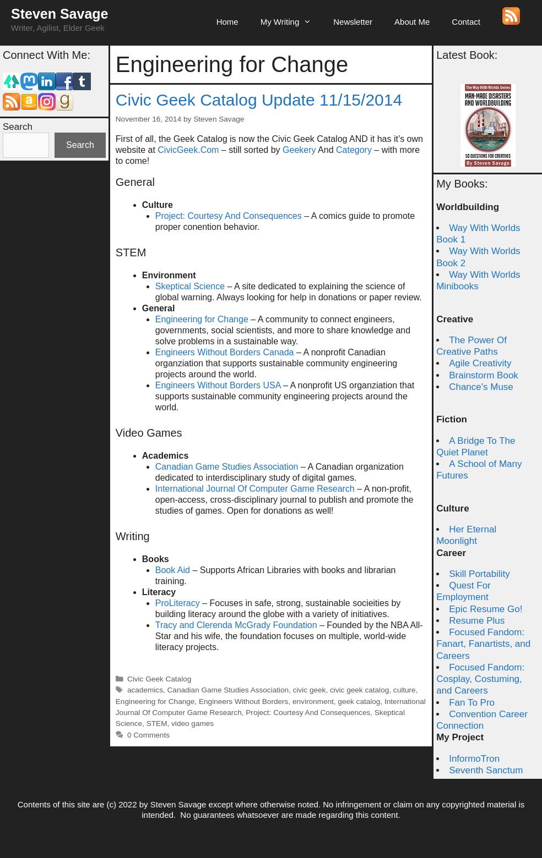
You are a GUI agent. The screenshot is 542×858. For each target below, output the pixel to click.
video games (192, 723)
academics (145, 690)
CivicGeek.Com (188, 150)
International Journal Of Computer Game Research (255, 488)
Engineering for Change (201, 319)
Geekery (299, 150)
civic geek (309, 690)
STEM (157, 723)
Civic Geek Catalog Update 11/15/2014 (259, 100)
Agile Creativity (480, 363)
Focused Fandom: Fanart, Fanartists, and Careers (483, 644)
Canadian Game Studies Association (227, 466)
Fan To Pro (472, 702)
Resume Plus (477, 620)
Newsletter (352, 21)
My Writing (292, 22)
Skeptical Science (190, 286)
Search (17, 127)
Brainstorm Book (483, 375)
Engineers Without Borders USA (218, 385)
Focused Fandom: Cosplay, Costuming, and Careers (480, 679)
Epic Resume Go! (485, 609)
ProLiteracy (177, 603)
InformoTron (474, 759)
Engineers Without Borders (243, 701)
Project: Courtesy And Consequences (228, 216)
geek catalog (359, 701)
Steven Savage (60, 13)
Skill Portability (479, 574)
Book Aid (172, 570)
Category (354, 150)
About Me (412, 21)
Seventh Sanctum (486, 770)
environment (313, 701)
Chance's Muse (481, 387)
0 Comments (148, 735)
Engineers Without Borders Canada (224, 352)
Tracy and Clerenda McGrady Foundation (236, 625)
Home (227, 21)
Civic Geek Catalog (159, 679)
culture (404, 690)
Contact (466, 21)
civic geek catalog (359, 690)
